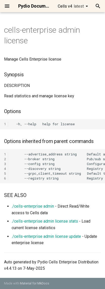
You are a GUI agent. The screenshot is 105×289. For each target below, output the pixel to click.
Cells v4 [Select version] (71, 6)
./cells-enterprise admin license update (46, 236)
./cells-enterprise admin (33, 206)
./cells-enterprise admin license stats (45, 221)
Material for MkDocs (34, 283)
